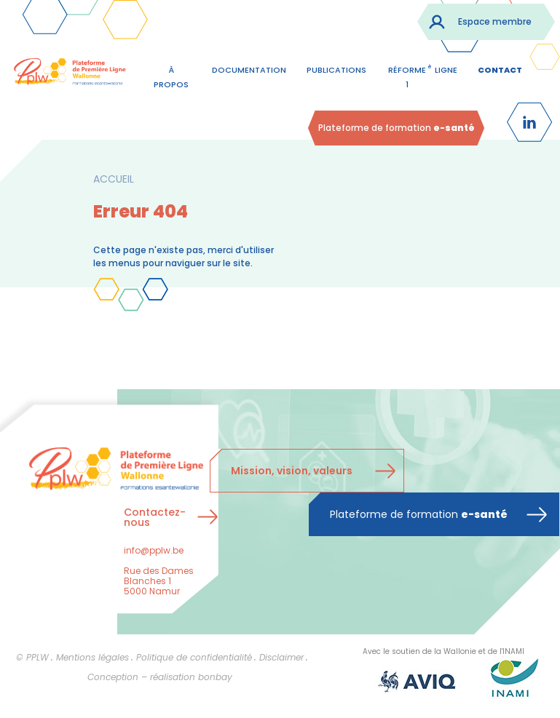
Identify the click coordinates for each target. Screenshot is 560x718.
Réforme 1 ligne (422, 76)
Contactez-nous (155, 517)
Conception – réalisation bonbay (159, 677)
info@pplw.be (154, 550)
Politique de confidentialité (194, 657)
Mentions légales (92, 657)
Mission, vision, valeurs (291, 470)
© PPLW (32, 657)
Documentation (249, 70)
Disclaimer (281, 657)
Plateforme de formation (396, 127)
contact (500, 70)
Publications (336, 70)
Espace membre (495, 21)
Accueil (113, 179)
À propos (171, 77)
